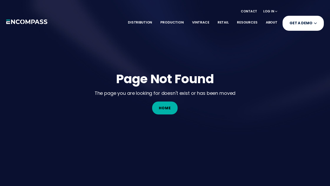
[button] (270, 11)
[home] (26, 23)
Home (165, 108)
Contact (249, 11)
